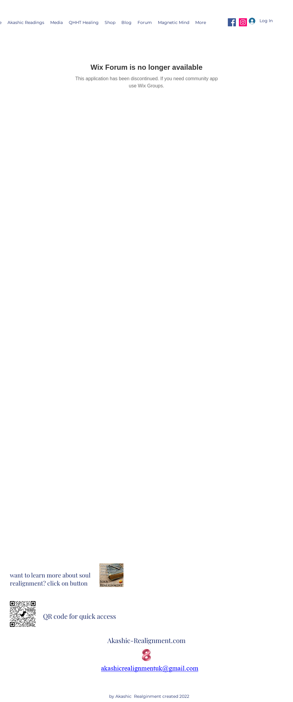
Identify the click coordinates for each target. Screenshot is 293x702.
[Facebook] (232, 22)
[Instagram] (243, 22)
